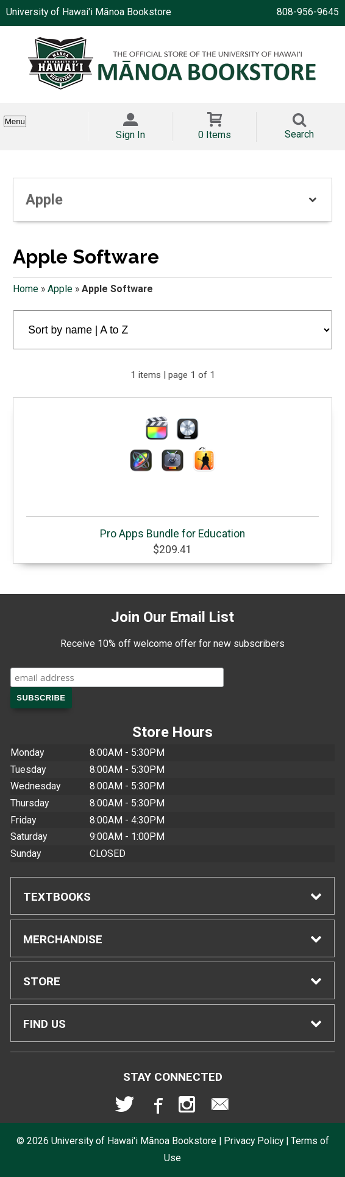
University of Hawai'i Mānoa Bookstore (88, 12)
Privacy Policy (253, 1141)
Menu (15, 121)
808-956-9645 (308, 12)
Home (25, 289)
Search (299, 134)
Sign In (130, 135)
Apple (60, 289)
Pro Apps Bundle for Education (172, 471)
